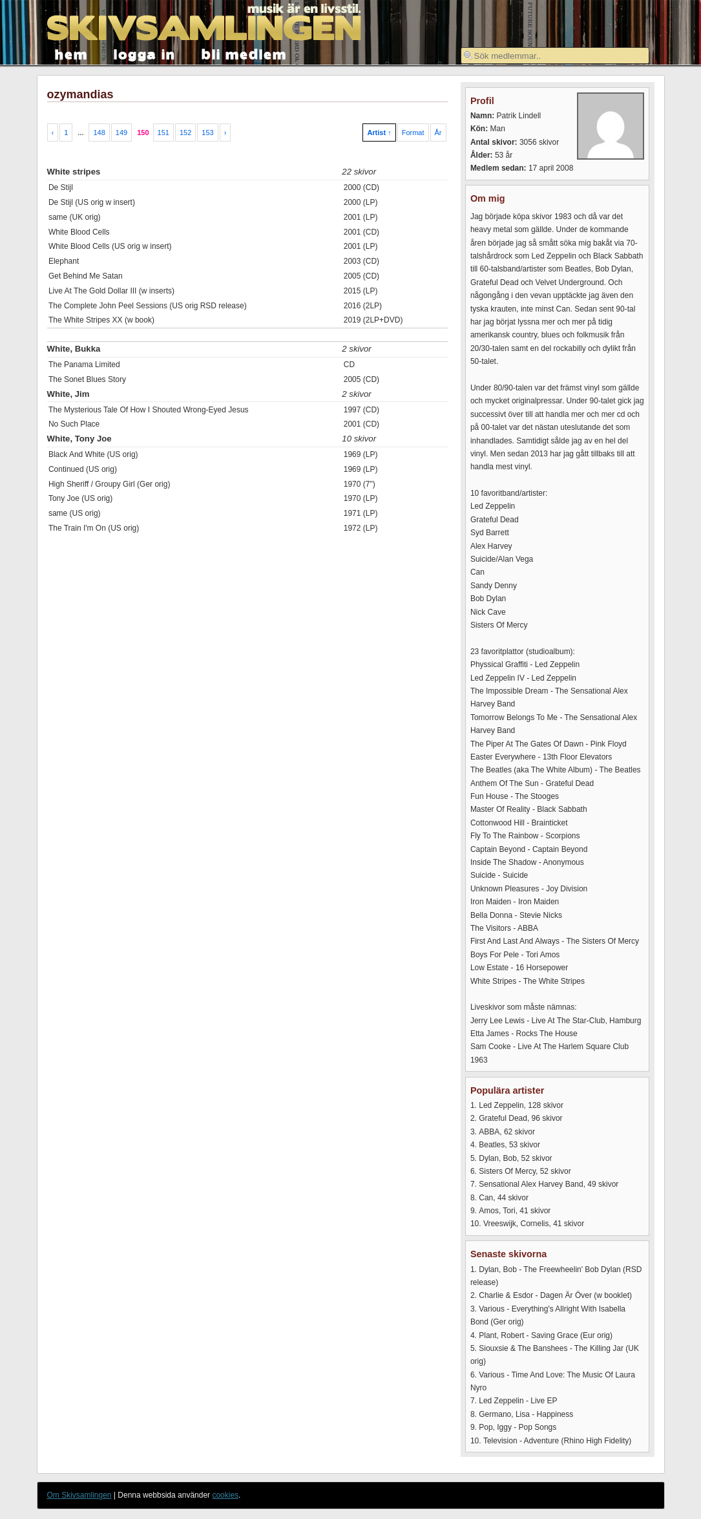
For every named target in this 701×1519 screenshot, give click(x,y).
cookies (225, 1495)
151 (163, 132)
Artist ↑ (379, 132)
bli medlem (244, 53)
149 (121, 132)
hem (71, 53)
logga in (145, 53)
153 (207, 132)
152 (185, 132)
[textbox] (555, 55)
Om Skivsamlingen (79, 1495)
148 (99, 132)
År (438, 132)
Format (413, 132)
